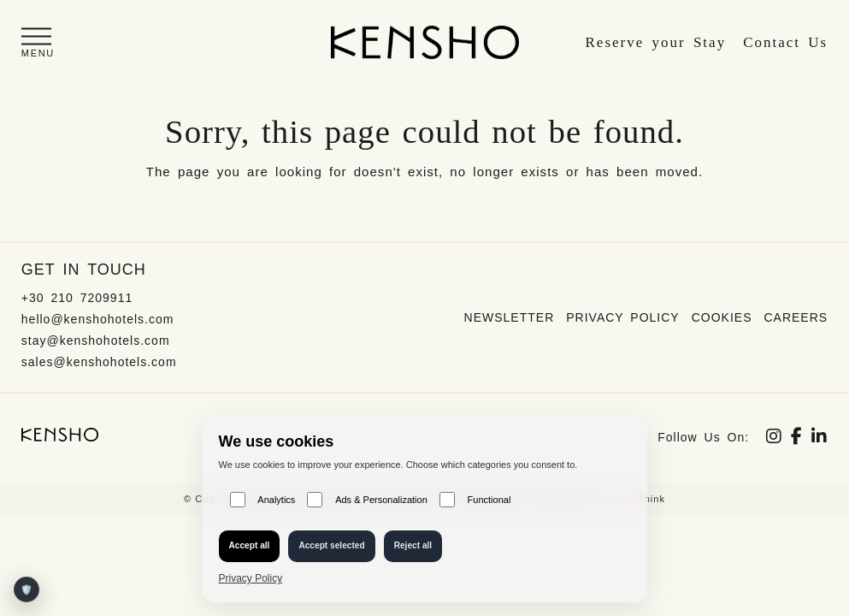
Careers (796, 317)
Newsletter (509, 317)
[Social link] (774, 438)
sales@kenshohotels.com (99, 362)
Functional (475, 499)
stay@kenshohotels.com (95, 340)
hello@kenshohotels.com (97, 319)
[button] (38, 42)
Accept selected (331, 545)
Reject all (413, 545)
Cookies (722, 317)
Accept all (249, 545)
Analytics (263, 499)
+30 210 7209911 (77, 298)
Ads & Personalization (367, 499)
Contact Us (785, 42)
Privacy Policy (622, 317)
